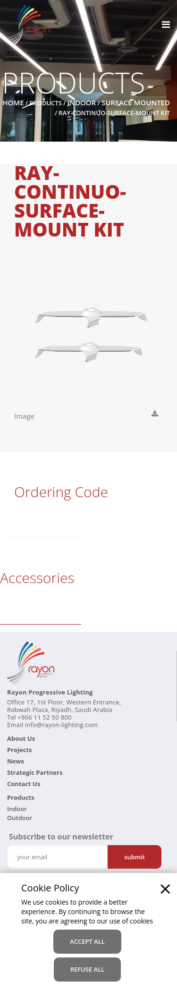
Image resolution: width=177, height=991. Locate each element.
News (15, 761)
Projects (19, 750)
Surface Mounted (135, 102)
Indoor (81, 102)
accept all (87, 941)
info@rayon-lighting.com (61, 724)
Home (13, 102)
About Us (21, 738)
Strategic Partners (34, 772)
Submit (134, 857)
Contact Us (23, 784)
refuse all (87, 969)
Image (25, 416)
